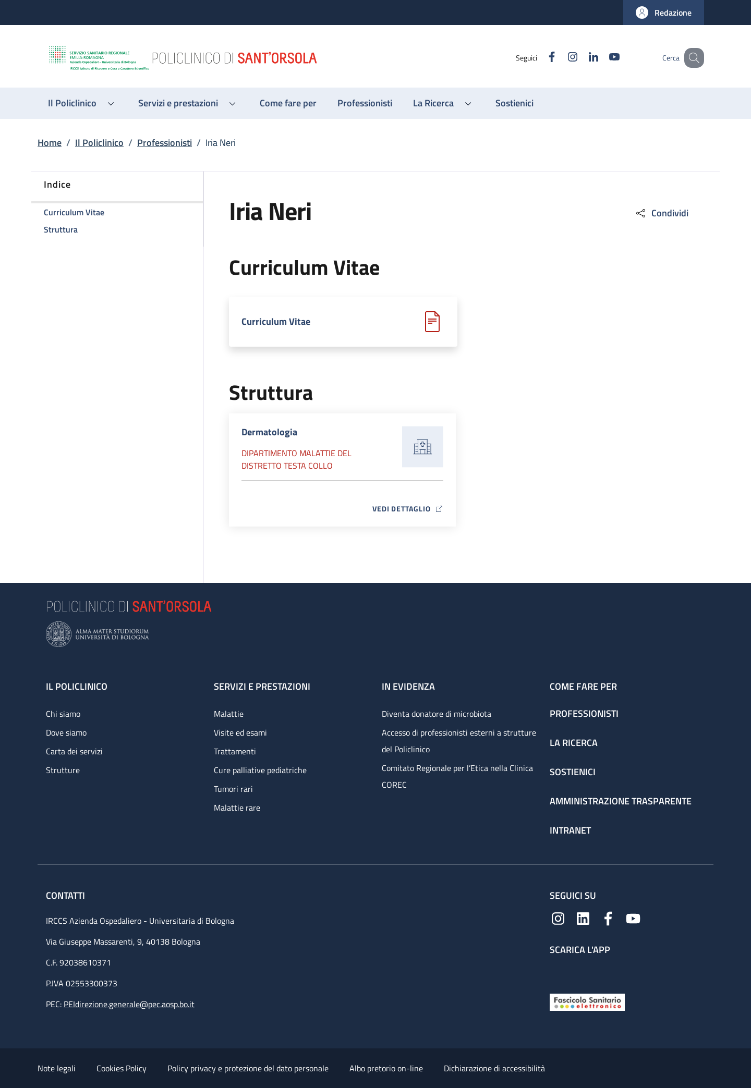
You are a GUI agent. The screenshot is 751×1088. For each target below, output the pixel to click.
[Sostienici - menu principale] (514, 103)
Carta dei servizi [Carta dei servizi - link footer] (74, 751)
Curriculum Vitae (275, 321)
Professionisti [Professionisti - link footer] (584, 713)
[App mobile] (558, 972)
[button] (663, 12)
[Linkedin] (580, 58)
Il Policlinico (99, 143)
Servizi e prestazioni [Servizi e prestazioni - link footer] (262, 686)
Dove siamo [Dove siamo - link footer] (66, 732)
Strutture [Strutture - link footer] (63, 770)
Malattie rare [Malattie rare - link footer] (237, 807)
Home (50, 143)
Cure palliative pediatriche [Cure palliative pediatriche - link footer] (260, 770)
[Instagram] (559, 58)
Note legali (57, 1068)
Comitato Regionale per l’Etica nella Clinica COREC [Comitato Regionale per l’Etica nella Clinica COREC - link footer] (457, 776)
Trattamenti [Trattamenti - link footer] (235, 751)
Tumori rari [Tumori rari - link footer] (233, 789)
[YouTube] (601, 58)
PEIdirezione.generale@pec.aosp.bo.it (129, 1004)
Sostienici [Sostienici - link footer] (573, 772)
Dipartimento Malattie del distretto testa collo (296, 459)
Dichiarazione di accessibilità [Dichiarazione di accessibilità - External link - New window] (494, 1068)
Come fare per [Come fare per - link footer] (583, 686)
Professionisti (164, 143)
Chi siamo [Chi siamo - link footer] (63, 713)
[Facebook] (538, 58)
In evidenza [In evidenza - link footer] (408, 686)
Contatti (66, 895)
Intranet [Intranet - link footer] (570, 830)
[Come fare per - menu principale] (288, 103)
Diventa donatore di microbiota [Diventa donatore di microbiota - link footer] (436, 713)
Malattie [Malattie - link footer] (229, 713)
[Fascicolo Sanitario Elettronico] (587, 1001)
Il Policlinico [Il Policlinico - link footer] (76, 686)
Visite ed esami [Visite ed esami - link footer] (240, 732)
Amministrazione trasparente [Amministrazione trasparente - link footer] (621, 801)
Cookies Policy (121, 1068)
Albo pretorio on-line (386, 1068)
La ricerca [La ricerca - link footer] (574, 743)
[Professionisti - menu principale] (365, 103)
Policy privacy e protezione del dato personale (248, 1068)
